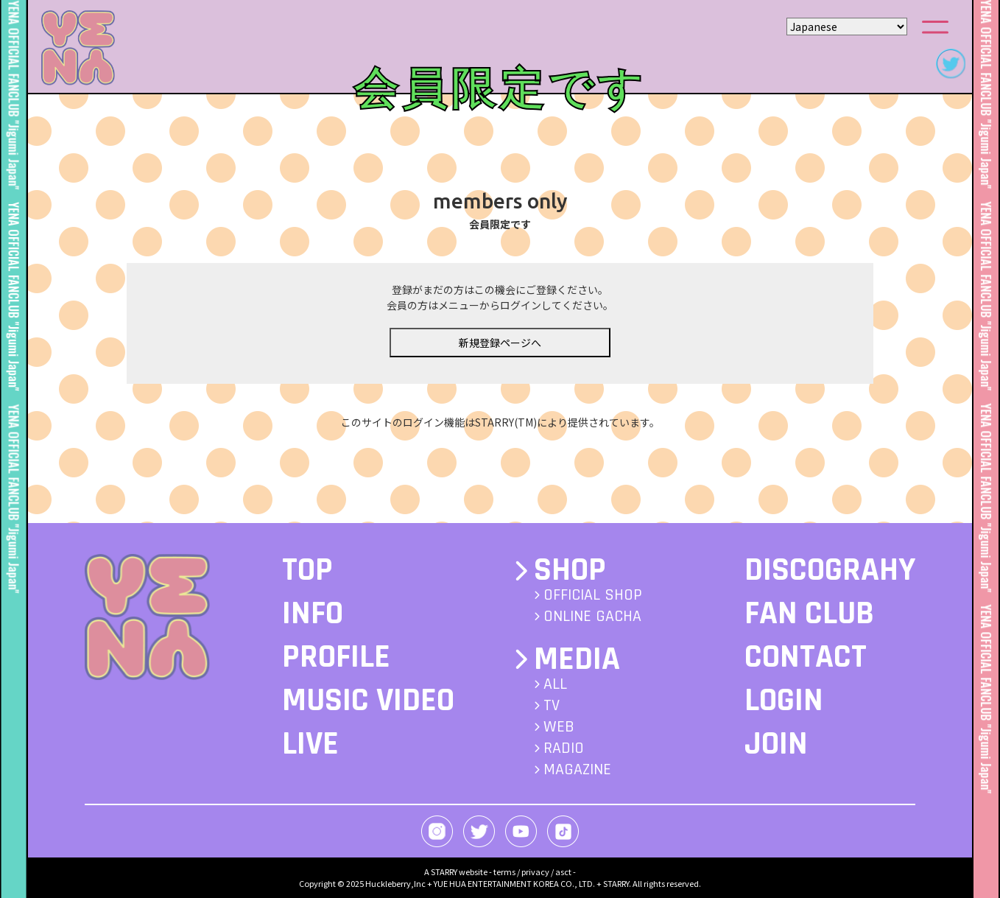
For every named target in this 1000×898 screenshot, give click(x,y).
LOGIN (783, 700)
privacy (535, 871)
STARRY (444, 871)
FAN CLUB (809, 613)
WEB (558, 727)
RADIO (563, 748)
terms (504, 871)
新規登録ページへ (500, 342)
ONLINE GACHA (592, 616)
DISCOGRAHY (829, 570)
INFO (312, 613)
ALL (555, 684)
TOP (307, 570)
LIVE (310, 744)
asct (563, 871)
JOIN (776, 744)
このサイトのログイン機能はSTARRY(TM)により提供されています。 (500, 422)
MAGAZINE (577, 770)
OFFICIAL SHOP (592, 595)
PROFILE (336, 657)
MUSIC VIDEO (368, 700)
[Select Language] (846, 26)
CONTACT (805, 657)
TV (551, 706)
